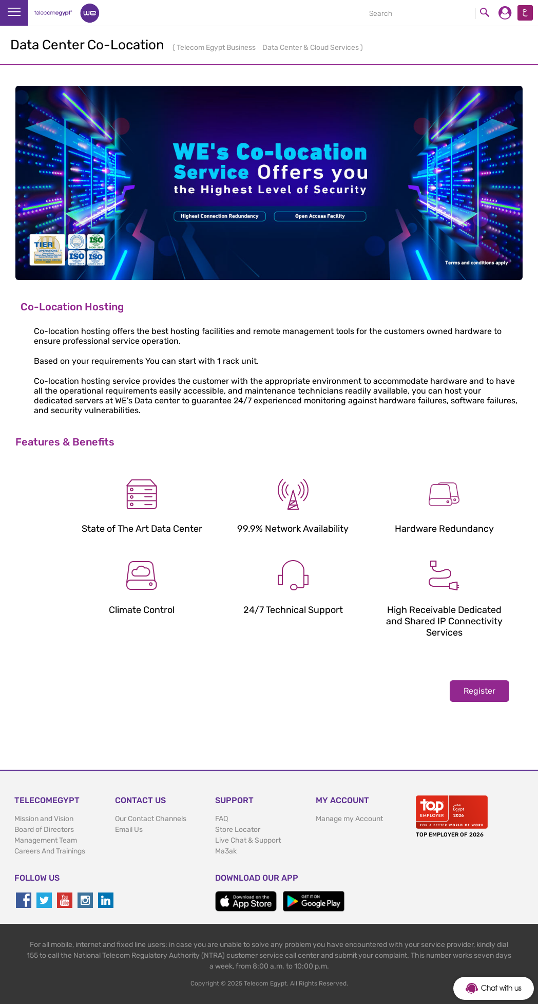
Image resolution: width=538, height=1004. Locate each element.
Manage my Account (349, 818)
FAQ (221, 818)
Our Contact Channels (150, 818)
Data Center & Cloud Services (311, 47)
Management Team (45, 840)
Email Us (129, 829)
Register (479, 691)
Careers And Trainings (49, 851)
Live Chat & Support (248, 840)
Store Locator (237, 829)
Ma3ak (226, 851)
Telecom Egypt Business (217, 47)
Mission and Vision (43, 818)
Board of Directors (44, 829)
